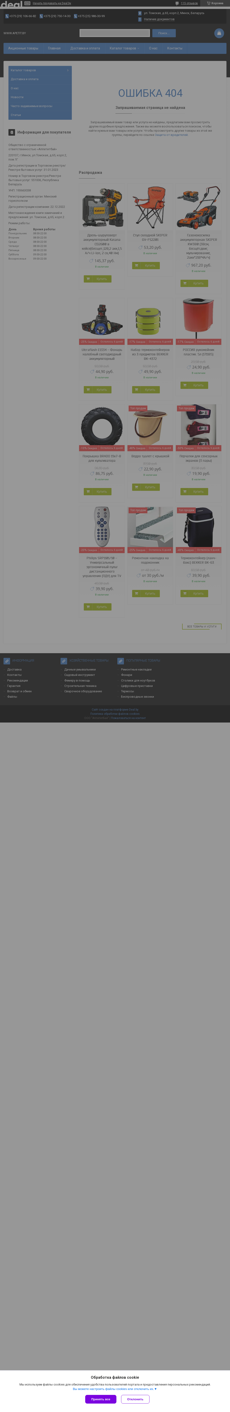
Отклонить (135, 1399)
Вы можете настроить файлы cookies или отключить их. (113, 1389)
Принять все (100, 1399)
